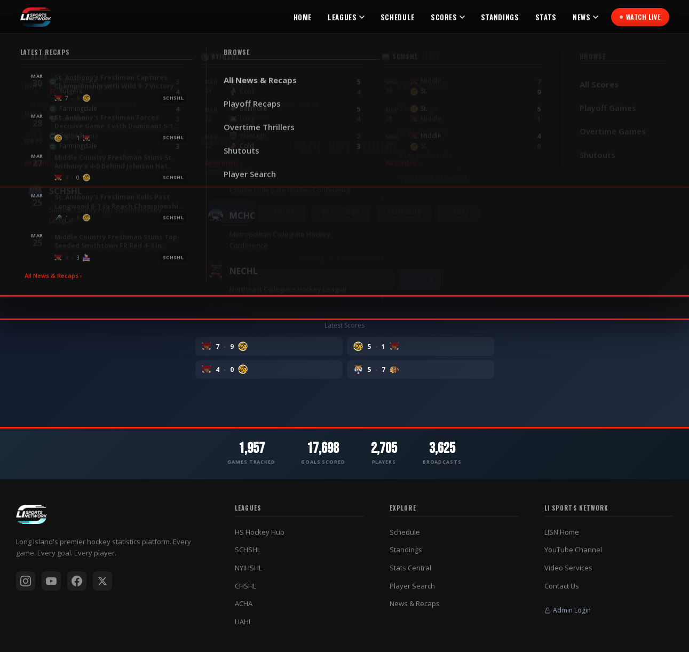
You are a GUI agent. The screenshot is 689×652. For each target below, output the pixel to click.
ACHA (243, 603)
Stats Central (410, 568)
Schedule (398, 17)
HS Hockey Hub (259, 532)
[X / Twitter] (102, 581)
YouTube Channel (573, 549)
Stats (546, 17)
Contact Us (561, 586)
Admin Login (567, 610)
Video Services (568, 568)
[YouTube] (51, 581)
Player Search (412, 586)
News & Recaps (415, 603)
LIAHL (243, 621)
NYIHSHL (248, 568)
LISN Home (561, 532)
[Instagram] (25, 581)
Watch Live (640, 16)
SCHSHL (247, 549)
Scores (448, 17)
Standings (500, 17)
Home (303, 17)
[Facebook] (76, 581)
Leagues (346, 17)
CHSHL (245, 586)
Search (419, 279)
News (585, 17)
